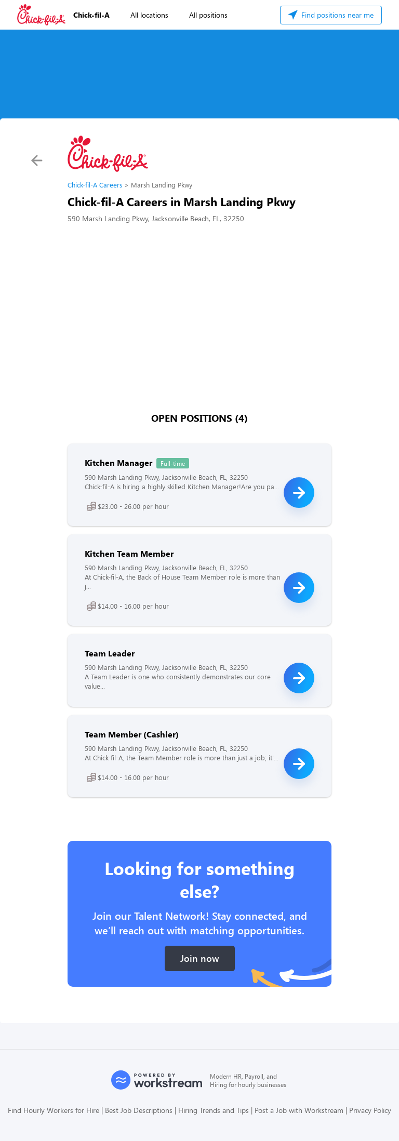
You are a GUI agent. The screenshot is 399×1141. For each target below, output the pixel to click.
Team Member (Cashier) (132, 734)
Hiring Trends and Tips (213, 1110)
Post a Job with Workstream (299, 1110)
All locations (149, 15)
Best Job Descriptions (138, 1110)
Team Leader (110, 653)
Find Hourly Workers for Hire (53, 1110)
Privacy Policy (370, 1110)
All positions (208, 15)
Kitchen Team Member (129, 553)
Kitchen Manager (118, 462)
